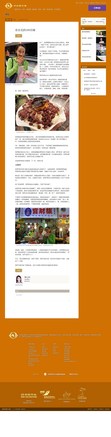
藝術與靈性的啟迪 (34, 387)
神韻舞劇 (67, 385)
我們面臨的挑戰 (33, 385)
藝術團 (29, 9)
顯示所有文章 (27, 307)
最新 (43, 373)
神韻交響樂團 (33, 377)
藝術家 (34, 9)
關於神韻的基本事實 (34, 381)
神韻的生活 (32, 379)
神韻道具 (67, 383)
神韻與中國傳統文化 (70, 387)
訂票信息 (97, 8)
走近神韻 (31, 375)
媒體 (77, 2)
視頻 (39, 9)
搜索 (97, 2)
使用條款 (96, 435)
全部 (84, 70)
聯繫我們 (92, 2)
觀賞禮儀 (31, 391)
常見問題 (57, 9)
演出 (23, 9)
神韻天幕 (67, 381)
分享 (18, 36)
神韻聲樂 (67, 377)
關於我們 (44, 375)
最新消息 (56, 373)
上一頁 (8, 20)
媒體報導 (44, 381)
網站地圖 (107, 435)
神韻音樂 (67, 375)
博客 (14, 19)
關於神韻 (32, 370)
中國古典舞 (67, 373)
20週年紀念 (17, 9)
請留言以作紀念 (73, 400)
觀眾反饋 (50, 9)
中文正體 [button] (103, 2)
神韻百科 (87, 2)
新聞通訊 (81, 2)
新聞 (44, 9)
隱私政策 (101, 435)
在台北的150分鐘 (23, 19)
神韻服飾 (67, 379)
